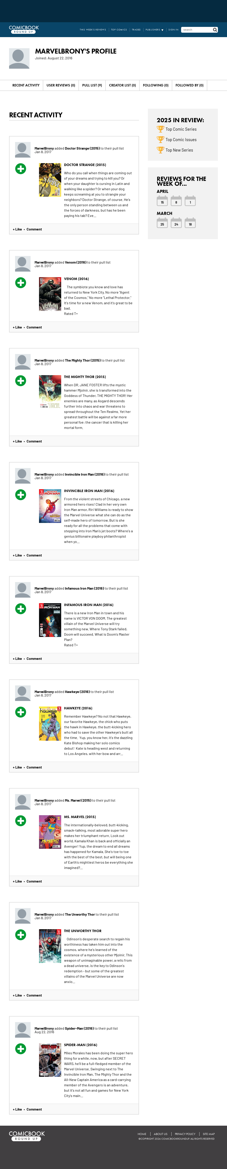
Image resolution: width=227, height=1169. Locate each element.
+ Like (17, 228)
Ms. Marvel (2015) (78, 800)
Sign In (173, 29)
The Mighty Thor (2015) (83, 360)
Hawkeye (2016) (77, 691)
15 (162, 202)
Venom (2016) (76, 262)
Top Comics (119, 29)
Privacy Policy (185, 1134)
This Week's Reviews (93, 29)
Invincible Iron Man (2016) (85, 474)
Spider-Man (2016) (79, 1028)
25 (162, 224)
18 (190, 224)
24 (176, 224)
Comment (34, 228)
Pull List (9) (92, 85)
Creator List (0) (122, 85)
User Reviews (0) (61, 85)
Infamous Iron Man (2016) (85, 588)
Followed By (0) (190, 85)
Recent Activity (25, 85)
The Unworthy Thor (80, 914)
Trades (136, 29)
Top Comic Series (181, 129)
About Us (160, 1134)
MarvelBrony (44, 148)
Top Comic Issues (181, 139)
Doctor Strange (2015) (82, 148)
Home (142, 1134)
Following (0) (155, 85)
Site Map (209, 1134)
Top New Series (179, 149)
